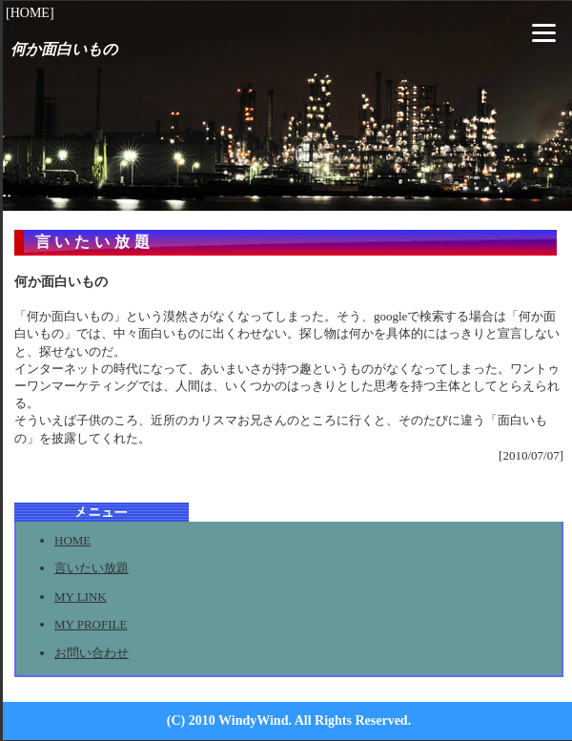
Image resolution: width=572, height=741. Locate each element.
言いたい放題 (91, 568)
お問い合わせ (91, 653)
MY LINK (80, 596)
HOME (72, 540)
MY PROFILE (90, 624)
